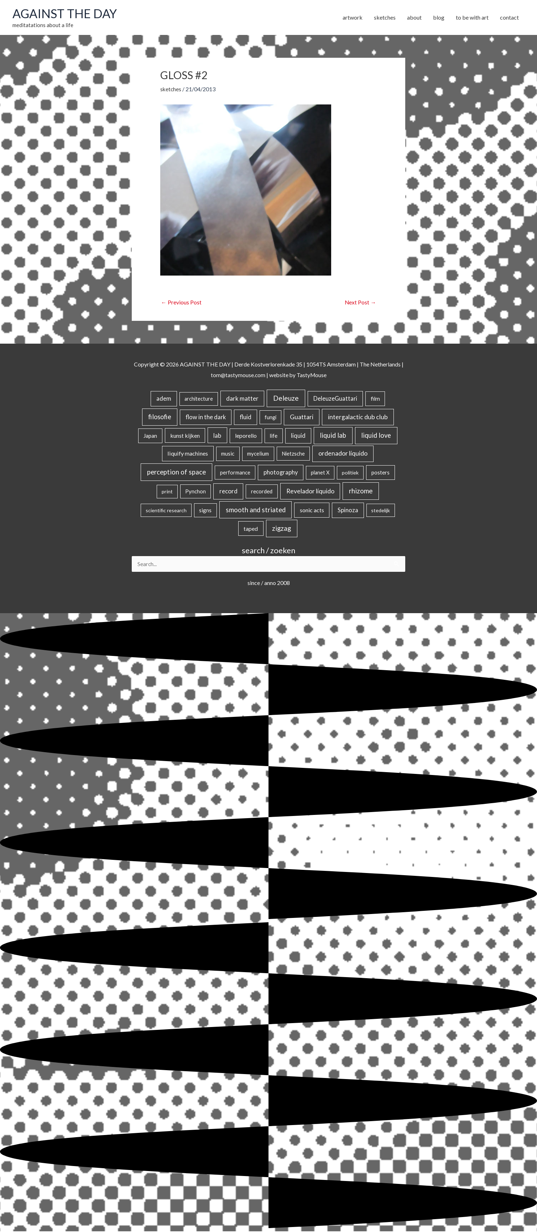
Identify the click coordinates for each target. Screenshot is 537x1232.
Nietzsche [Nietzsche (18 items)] (293, 454)
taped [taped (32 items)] (251, 528)
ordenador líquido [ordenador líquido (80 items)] (342, 453)
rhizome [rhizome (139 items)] (360, 491)
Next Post (360, 302)
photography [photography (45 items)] (281, 472)
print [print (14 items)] (167, 492)
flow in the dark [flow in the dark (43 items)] (206, 417)
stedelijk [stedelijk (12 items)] (380, 511)
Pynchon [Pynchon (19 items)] (195, 491)
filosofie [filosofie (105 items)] (159, 417)
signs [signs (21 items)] (205, 510)
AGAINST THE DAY (66, 13)
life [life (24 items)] (273, 435)
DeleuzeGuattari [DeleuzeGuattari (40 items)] (335, 398)
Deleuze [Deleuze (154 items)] (286, 398)
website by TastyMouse (298, 374)
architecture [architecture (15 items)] (198, 399)
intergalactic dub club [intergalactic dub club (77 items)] (358, 417)
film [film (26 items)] (375, 399)
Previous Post (181, 302)
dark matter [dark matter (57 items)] (242, 398)
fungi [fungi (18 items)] (270, 417)
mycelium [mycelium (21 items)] (258, 454)
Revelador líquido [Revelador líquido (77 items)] (310, 491)
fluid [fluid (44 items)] (245, 417)
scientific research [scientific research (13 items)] (166, 511)
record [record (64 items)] (228, 491)
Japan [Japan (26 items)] (150, 435)
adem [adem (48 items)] (163, 398)
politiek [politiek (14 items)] (350, 473)
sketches (171, 89)
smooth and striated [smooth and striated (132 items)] (256, 510)
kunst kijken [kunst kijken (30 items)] (185, 435)
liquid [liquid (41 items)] (298, 435)
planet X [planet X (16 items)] (320, 473)
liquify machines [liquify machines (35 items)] (187, 453)
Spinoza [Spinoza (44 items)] (348, 510)
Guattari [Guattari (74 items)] (301, 417)
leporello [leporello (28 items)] (246, 435)
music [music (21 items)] (227, 454)
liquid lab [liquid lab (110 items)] (333, 435)
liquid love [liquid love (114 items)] (376, 435)
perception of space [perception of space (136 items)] (176, 472)
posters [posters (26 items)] (380, 472)
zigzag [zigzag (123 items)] (281, 528)
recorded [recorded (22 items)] (261, 491)
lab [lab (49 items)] (217, 435)
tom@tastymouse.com (237, 374)
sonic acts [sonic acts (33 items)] (312, 510)
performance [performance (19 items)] (235, 472)
